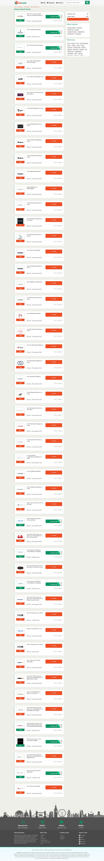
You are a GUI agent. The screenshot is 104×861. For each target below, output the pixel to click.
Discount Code (78, 14)
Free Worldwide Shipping (34, 29)
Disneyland (82, 49)
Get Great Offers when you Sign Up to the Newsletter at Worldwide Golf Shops (35, 709)
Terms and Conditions (45, 842)
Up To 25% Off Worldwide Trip (35, 76)
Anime (68, 43)
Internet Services (70, 33)
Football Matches (78, 51)
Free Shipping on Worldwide (34, 282)
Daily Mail (83, 47)
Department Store (80, 31)
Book (78, 43)
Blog (42, 837)
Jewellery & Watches (71, 27)
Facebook (82, 835)
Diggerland (69, 49)
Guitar (76, 53)
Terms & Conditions (58, 20)
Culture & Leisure (77, 47)
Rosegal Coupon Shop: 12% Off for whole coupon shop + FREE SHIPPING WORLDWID (35, 725)
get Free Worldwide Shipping (35, 345)
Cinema (78, 45)
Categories (51, 2)
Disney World (75, 49)
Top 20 (61, 835)
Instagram (82, 841)
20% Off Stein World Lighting (35, 45)
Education (76, 29)
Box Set (69, 45)
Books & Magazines (84, 43)
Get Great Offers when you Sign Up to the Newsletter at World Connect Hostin (35, 599)
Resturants (62, 837)
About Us (43, 835)
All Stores (59, 2)
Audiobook (73, 43)
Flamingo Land (70, 51)
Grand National (70, 53)
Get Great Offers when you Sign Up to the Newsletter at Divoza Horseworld (35, 536)
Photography (79, 27)
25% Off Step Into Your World (35, 613)
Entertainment (27, 7)
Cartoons (73, 45)
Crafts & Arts (69, 47)
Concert (82, 45)
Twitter (81, 837)
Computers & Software (71, 31)
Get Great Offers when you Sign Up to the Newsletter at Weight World (35, 756)
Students (62, 838)
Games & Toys (70, 29)
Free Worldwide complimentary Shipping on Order (34, 457)
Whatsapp (82, 843)
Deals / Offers (78, 16)
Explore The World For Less (34, 628)
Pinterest (82, 839)
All (78, 19)
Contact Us (43, 838)
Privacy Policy (44, 840)
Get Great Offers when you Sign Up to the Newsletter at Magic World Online (35, 677)
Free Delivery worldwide (33, 786)
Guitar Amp (80, 53)
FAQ (42, 843)
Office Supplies (78, 33)
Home (43, 2)
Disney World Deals (35, 7)
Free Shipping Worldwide (34, 171)
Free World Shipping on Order (35, 108)
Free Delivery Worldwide (33, 250)
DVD (86, 49)
